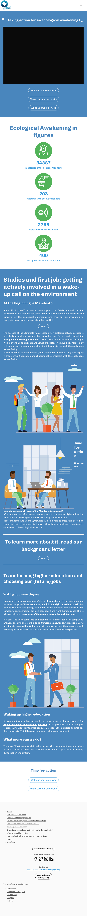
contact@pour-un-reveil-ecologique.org (43, 870)
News (9, 839)
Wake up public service (43, 107)
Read (43, 326)
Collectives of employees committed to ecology (26, 821)
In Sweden (11, 889)
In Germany (11, 895)
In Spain (10, 898)
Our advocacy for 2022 (16, 815)
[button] (81, 5)
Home (9, 812)
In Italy (10, 901)
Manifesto (11, 842)
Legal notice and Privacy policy (43, 876)
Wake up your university (43, 99)
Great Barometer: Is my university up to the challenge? (29, 830)
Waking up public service (17, 833)
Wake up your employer (43, 90)
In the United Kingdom (16, 892)
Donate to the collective (43, 849)
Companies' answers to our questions (23, 824)
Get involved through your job (19, 818)
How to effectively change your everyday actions (27, 836)
